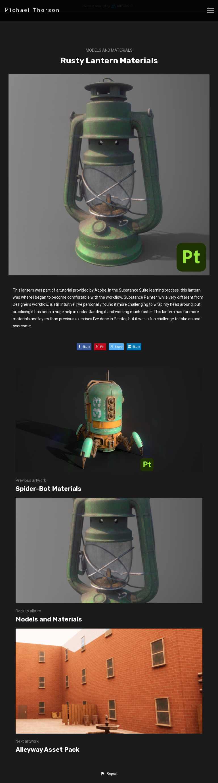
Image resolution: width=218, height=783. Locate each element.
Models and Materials (109, 50)
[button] (109, 773)
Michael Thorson (32, 10)
